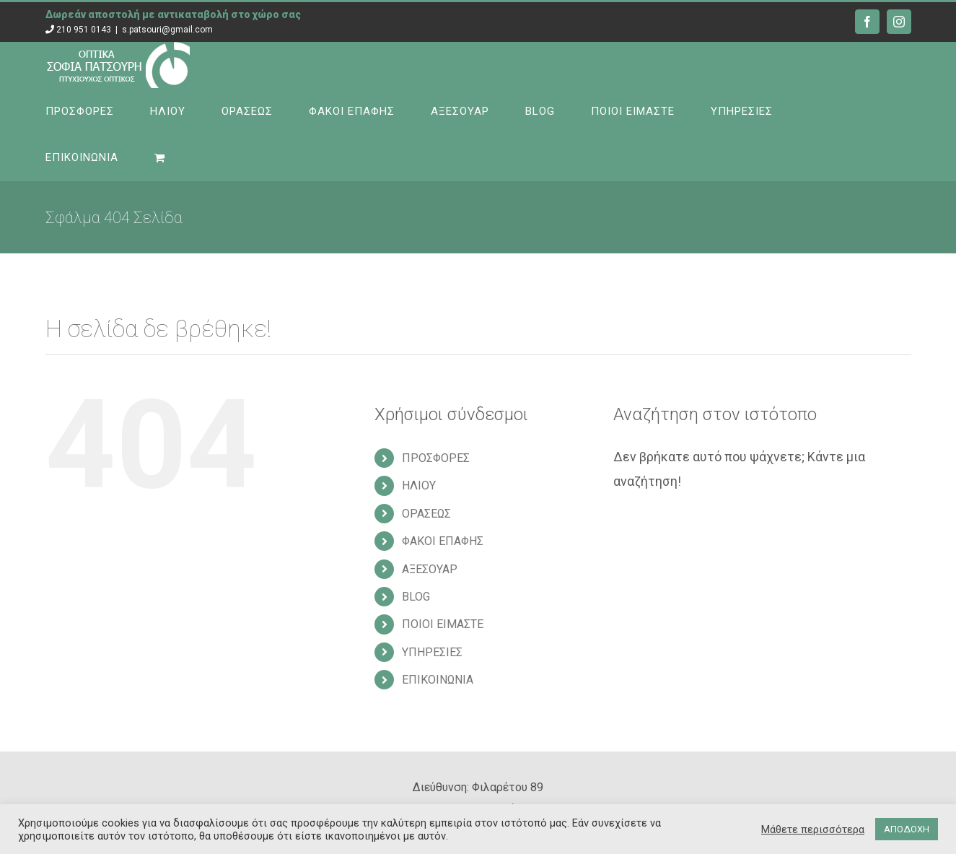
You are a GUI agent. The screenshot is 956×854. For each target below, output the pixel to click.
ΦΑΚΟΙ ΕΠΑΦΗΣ (442, 541)
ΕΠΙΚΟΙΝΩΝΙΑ (437, 680)
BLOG (416, 597)
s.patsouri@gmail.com (167, 30)
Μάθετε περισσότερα (812, 829)
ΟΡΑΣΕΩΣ (426, 513)
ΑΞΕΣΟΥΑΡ (429, 569)
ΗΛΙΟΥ (419, 485)
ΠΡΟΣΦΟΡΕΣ (436, 458)
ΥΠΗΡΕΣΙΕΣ (432, 652)
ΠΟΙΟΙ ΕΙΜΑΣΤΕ (442, 624)
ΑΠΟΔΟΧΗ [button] (906, 829)
